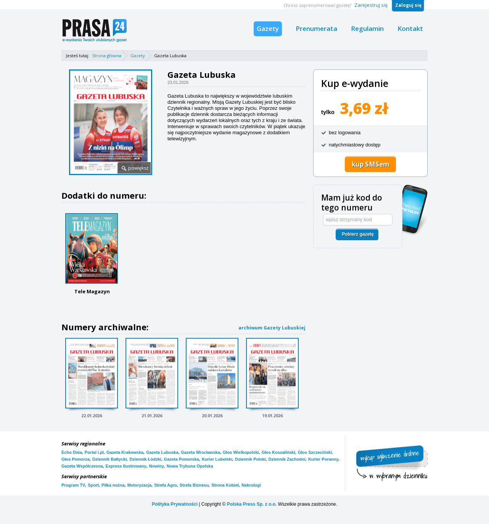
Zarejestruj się (371, 5)
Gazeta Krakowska (124, 452)
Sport (93, 485)
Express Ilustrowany (126, 466)
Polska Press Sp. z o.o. (252, 504)
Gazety (268, 28)
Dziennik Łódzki (145, 459)
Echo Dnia (71, 452)
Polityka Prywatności (175, 504)
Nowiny (156, 466)
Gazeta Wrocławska (200, 452)
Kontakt (410, 28)
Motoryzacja (139, 485)
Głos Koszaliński (278, 452)
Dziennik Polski (250, 459)
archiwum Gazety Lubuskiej (272, 328)
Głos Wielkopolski (241, 452)
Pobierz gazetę (358, 234)
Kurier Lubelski (217, 459)
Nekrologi (251, 485)
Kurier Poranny (323, 459)
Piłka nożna (113, 485)
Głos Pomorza (75, 459)
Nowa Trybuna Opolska (190, 466)
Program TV (73, 485)
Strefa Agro (165, 485)
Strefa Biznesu (194, 485)
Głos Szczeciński (315, 452)
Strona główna (106, 55)
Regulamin (367, 28)
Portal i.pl (94, 452)
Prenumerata (316, 28)
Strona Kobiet (225, 485)
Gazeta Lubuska (162, 452)
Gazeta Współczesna (82, 466)
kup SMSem (370, 164)
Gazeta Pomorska (181, 459)
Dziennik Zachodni (287, 459)
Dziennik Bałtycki (109, 459)
